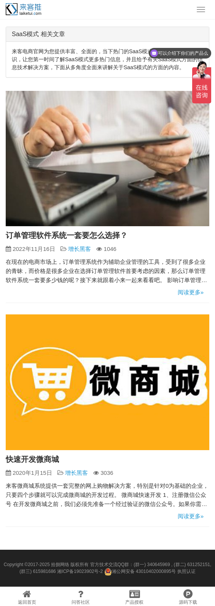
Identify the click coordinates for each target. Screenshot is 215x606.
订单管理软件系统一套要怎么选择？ (66, 235)
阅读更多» (191, 292)
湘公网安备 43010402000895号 (140, 572)
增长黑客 (79, 249)
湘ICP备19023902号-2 (80, 571)
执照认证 (186, 571)
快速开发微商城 (32, 459)
